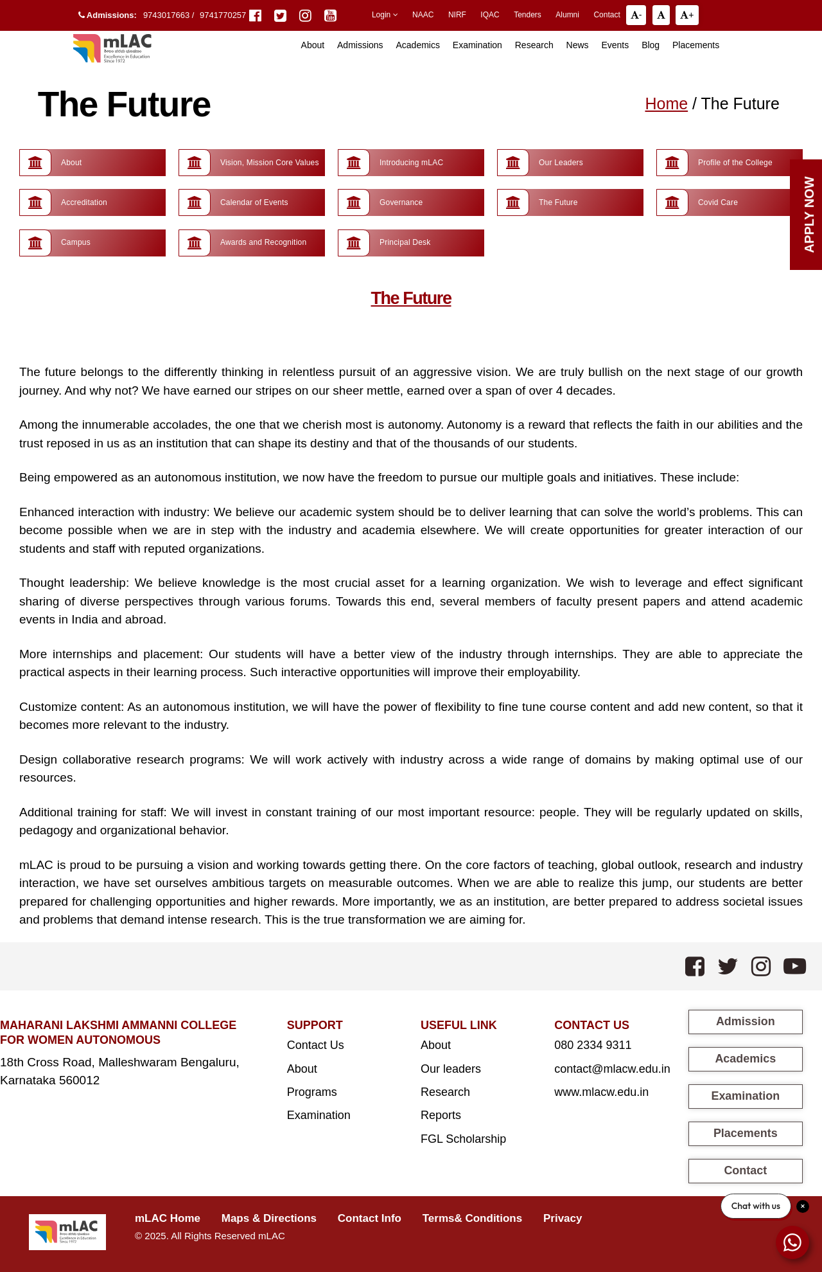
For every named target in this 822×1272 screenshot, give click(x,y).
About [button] (313, 45)
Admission (745, 1020)
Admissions (360, 45)
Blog (651, 45)
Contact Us (315, 1044)
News (577, 45)
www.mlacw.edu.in (601, 1091)
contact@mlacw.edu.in (612, 1068)
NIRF (457, 14)
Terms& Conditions (473, 1218)
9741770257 (223, 15)
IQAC (489, 14)
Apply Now (809, 214)
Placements (695, 45)
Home (666, 103)
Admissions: (107, 15)
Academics (417, 45)
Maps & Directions (269, 1218)
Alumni (567, 14)
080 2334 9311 (592, 1044)
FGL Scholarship (463, 1138)
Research (534, 45)
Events (615, 45)
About (302, 1068)
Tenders (527, 14)
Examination (477, 45)
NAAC (422, 14)
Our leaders (451, 1068)
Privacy (562, 1218)
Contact (606, 14)
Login (385, 14)
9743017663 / (170, 15)
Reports (441, 1114)
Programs (312, 1091)
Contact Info (369, 1218)
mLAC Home (167, 1218)
